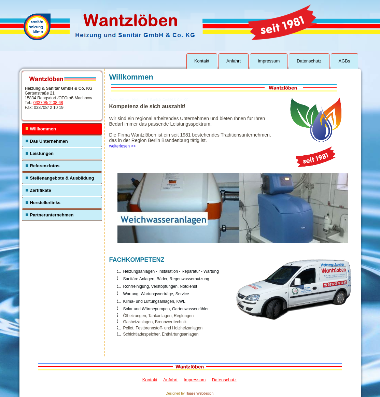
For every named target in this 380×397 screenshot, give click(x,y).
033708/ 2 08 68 (48, 102)
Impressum (269, 60)
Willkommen (43, 128)
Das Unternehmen (49, 141)
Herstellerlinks (45, 202)
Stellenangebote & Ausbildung (62, 178)
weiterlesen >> (122, 146)
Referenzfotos (45, 165)
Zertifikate (40, 190)
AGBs (344, 60)
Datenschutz (309, 60)
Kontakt (201, 60)
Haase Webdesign (200, 393)
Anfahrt (233, 60)
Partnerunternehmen (52, 214)
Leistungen (42, 153)
